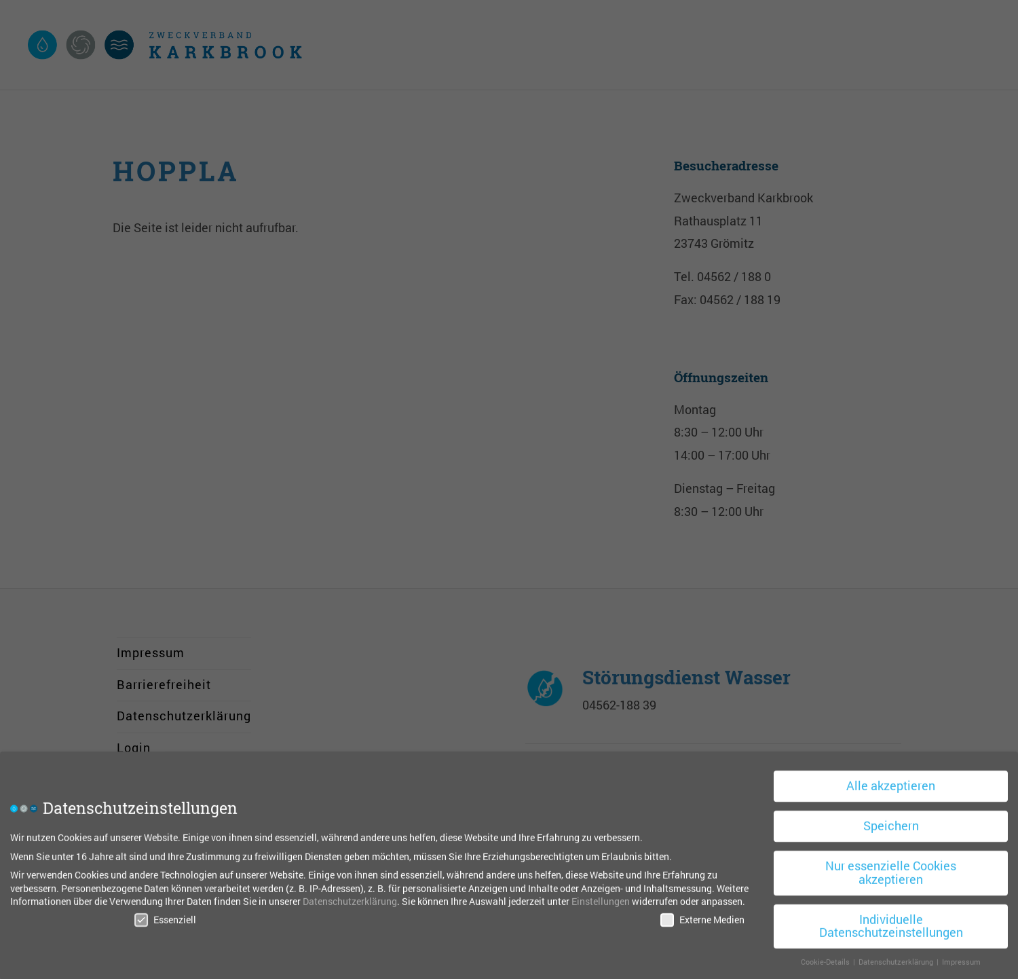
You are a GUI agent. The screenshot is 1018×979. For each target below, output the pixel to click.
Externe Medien (702, 915)
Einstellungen (600, 897)
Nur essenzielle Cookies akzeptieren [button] (890, 869)
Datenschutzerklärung (350, 897)
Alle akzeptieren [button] (890, 782)
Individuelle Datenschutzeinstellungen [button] (891, 922)
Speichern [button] (891, 822)
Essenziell (165, 915)
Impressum (961, 958)
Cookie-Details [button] (826, 958)
